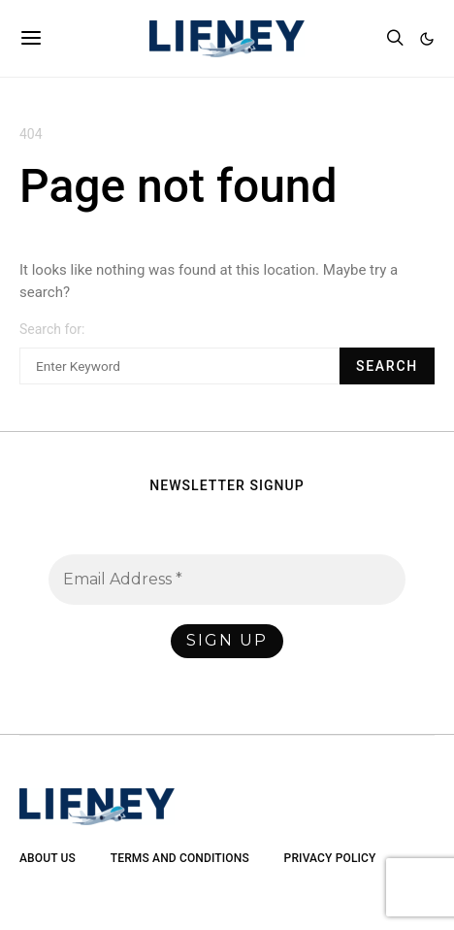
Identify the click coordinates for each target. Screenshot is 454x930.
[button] (427, 39)
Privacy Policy (330, 858)
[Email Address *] (227, 579)
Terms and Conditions (180, 858)
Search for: (51, 329)
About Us (47, 858)
